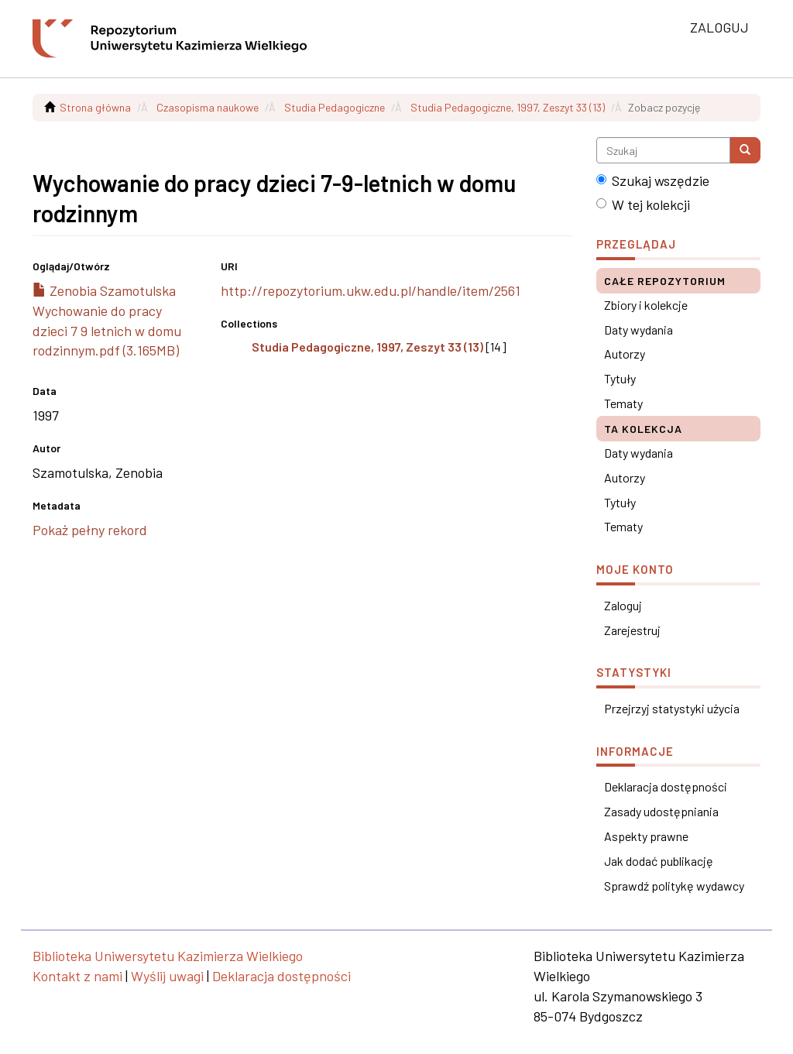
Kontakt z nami (77, 975)
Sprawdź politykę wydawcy (674, 885)
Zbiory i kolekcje (646, 304)
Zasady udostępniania (661, 811)
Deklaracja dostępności (665, 786)
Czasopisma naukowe (207, 107)
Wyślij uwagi (167, 975)
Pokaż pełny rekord (90, 529)
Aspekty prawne (646, 836)
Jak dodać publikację (658, 860)
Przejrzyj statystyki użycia (672, 708)
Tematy (623, 403)
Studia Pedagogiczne (334, 107)
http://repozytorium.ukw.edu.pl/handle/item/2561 (370, 290)
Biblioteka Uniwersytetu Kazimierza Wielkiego (168, 955)
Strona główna (95, 107)
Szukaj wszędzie (652, 180)
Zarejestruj (632, 630)
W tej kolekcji (643, 204)
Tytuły (620, 378)
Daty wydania (638, 329)
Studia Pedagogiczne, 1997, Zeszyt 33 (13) (507, 107)
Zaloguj (623, 605)
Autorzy (624, 353)
